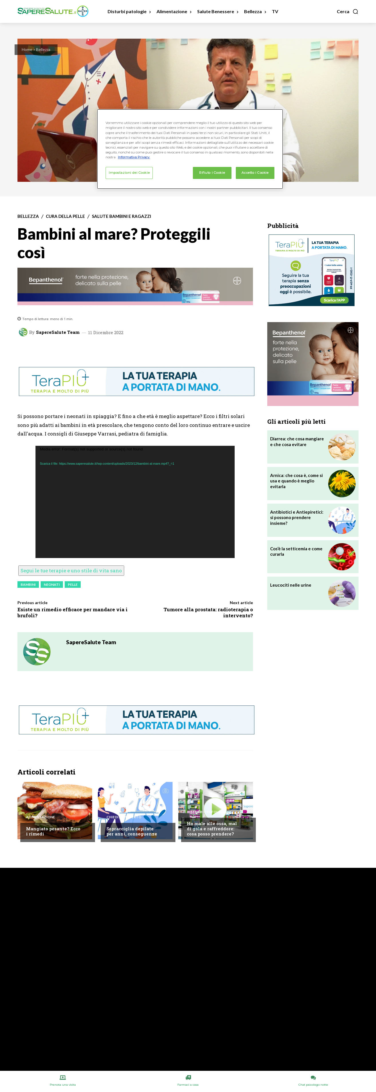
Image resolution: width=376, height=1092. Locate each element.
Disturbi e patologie (207, 812)
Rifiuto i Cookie (212, 173)
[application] (135, 502)
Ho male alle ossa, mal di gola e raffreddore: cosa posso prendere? (212, 829)
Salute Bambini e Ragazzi (121, 216)
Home (27, 49)
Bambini (28, 584)
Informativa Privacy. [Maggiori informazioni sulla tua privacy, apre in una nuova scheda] (134, 157)
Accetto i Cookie (255, 173)
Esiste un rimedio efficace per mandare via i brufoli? (72, 612)
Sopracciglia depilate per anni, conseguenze (131, 831)
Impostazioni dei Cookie (129, 173)
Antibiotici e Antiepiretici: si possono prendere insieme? (296, 517)
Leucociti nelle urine (290, 585)
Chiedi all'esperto (123, 817)
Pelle (73, 584)
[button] (348, 11)
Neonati (52, 584)
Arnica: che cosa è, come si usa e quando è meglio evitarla (296, 481)
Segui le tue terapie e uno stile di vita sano (71, 570)
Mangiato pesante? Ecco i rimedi (53, 831)
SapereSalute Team (58, 332)
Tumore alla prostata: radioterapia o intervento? (208, 612)
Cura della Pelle (65, 216)
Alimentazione (40, 817)
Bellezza (43, 49)
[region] (190, 149)
